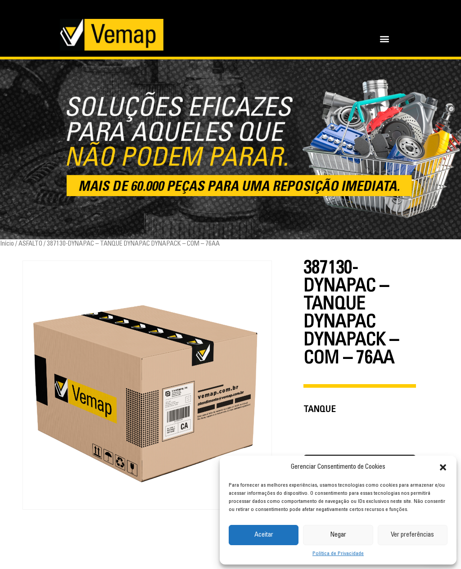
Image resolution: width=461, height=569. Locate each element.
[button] (442, 467)
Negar (338, 535)
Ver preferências (412, 535)
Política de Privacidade (338, 553)
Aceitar (263, 535)
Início (7, 244)
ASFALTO (30, 244)
